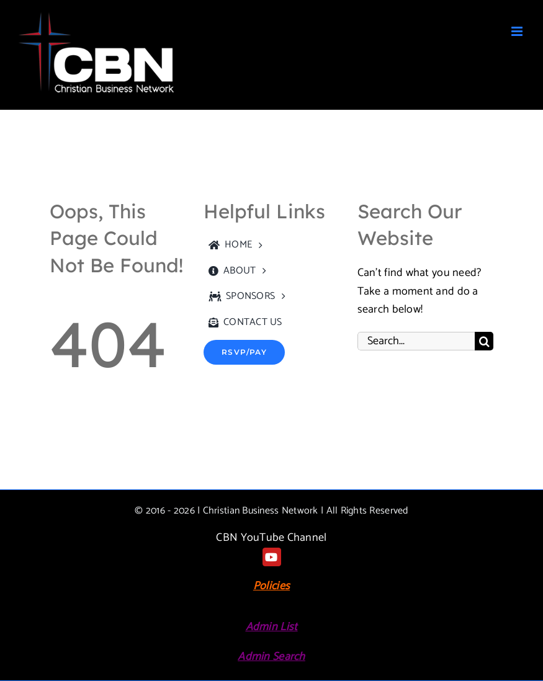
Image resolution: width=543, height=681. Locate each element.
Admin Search (271, 657)
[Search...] (416, 341)
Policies (271, 586)
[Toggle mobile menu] (517, 31)
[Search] (484, 341)
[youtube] (272, 557)
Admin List (272, 627)
